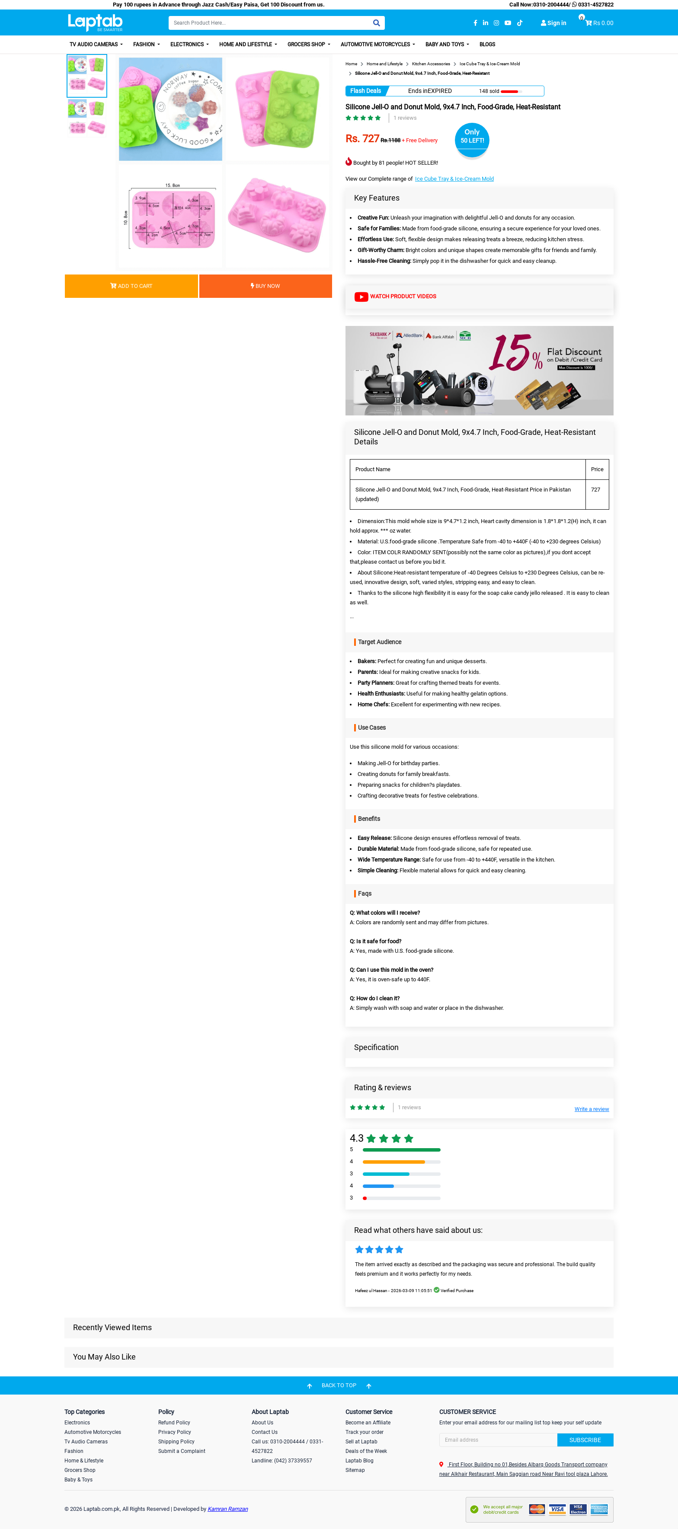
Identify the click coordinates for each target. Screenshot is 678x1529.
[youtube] (508, 23)
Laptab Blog (359, 1461)
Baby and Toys (445, 44)
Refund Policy (174, 1423)
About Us (262, 1423)
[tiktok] (519, 23)
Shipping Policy (176, 1442)
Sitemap (355, 1470)
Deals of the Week (366, 1451)
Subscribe (585, 1439)
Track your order (364, 1432)
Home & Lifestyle (83, 1461)
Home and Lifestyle (246, 44)
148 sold (489, 91)
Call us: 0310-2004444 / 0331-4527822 (287, 1446)
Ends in (418, 90)
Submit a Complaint (181, 1451)
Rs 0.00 (603, 22)
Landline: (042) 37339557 (282, 1461)
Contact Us (265, 1432)
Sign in (553, 22)
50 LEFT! (472, 140)
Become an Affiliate (367, 1423)
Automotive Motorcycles (376, 44)
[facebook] (475, 23)
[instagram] (496, 23)
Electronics (187, 44)
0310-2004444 (551, 4)
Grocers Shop (307, 44)
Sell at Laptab (361, 1442)
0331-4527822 (592, 4)
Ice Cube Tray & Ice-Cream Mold (454, 179)
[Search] (277, 23)
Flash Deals (365, 90)
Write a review (592, 1109)
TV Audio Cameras (94, 44)
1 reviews (405, 118)
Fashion (144, 44)
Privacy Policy (174, 1432)
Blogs (487, 44)
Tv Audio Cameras (86, 1442)
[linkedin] (485, 23)
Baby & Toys (78, 1480)
